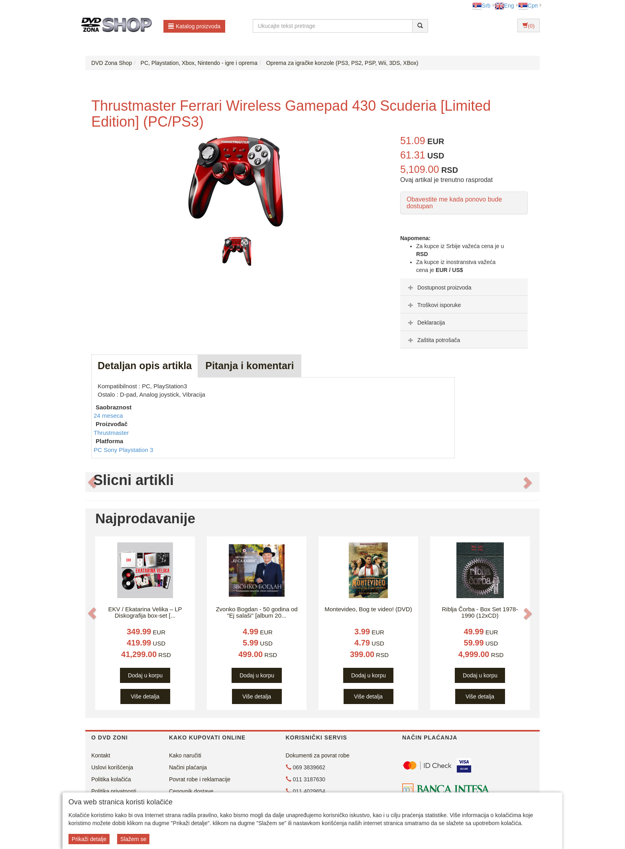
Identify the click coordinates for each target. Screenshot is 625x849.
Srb (481, 5)
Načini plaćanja (188, 767)
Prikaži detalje (89, 839)
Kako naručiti (185, 755)
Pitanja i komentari (249, 365)
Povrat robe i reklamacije (199, 779)
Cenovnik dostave (191, 791)
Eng (504, 5)
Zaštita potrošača (433, 340)
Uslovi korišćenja (112, 767)
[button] (92, 482)
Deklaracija (425, 322)
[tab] (464, 287)
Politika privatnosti (113, 791)
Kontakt (100, 755)
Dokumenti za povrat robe (318, 755)
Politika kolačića (111, 779)
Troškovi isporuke (433, 305)
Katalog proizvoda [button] (194, 26)
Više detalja (145, 696)
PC (99, 449)
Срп (528, 5)
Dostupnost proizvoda (438, 287)
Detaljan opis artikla (145, 365)
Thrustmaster (111, 432)
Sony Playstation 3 (128, 449)
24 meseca (108, 415)
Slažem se (133, 839)
